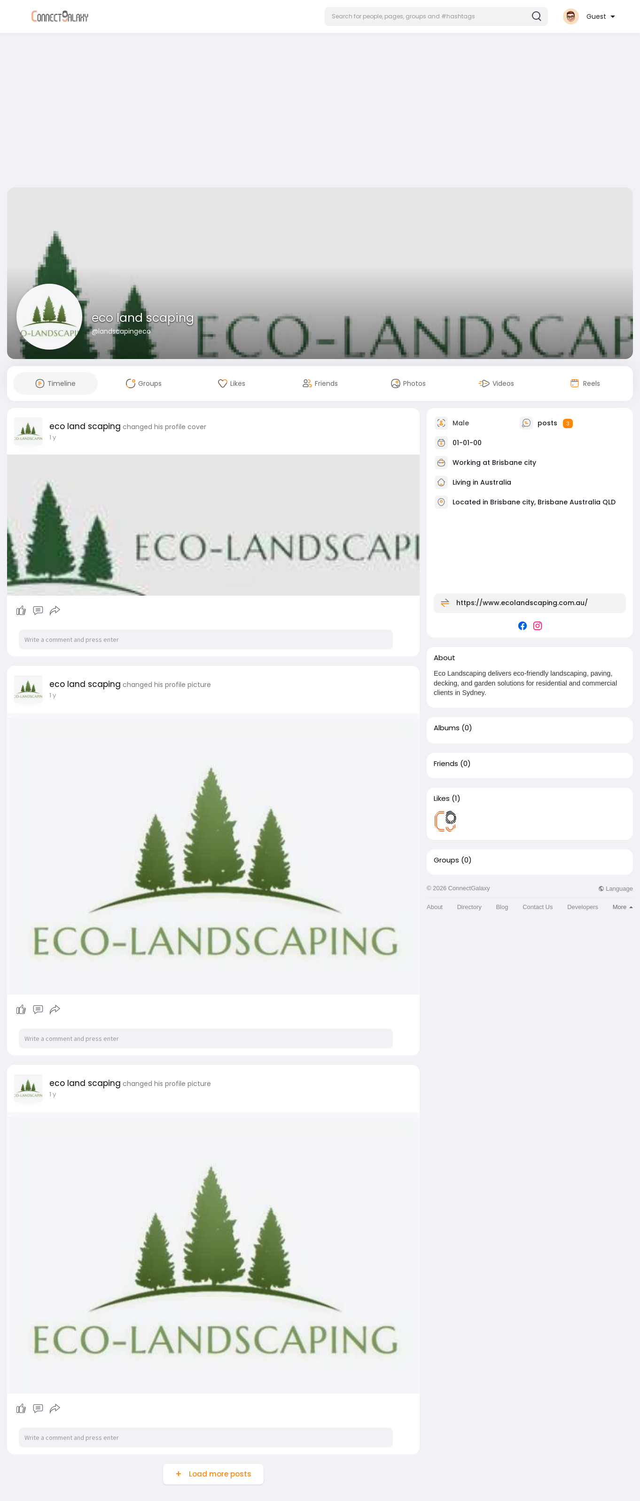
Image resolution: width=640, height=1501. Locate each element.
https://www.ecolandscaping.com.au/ (522, 602)
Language (615, 889)
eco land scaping (143, 318)
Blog (502, 907)
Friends (446, 763)
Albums (447, 728)
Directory (469, 907)
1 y (52, 437)
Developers (582, 907)
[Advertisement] (320, 112)
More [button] (623, 906)
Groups (446, 860)
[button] (436, 16)
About (435, 907)
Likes (442, 798)
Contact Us (538, 907)
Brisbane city (514, 462)
